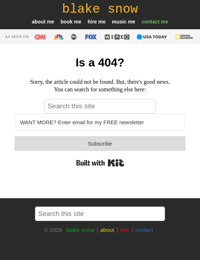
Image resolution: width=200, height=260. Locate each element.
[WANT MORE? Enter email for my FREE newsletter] (99, 122)
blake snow (80, 230)
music (119, 22)
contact (151, 22)
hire (92, 22)
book (67, 22)
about (38, 22)
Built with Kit (100, 162)
